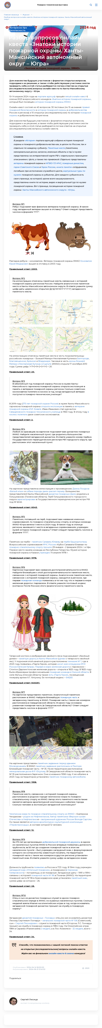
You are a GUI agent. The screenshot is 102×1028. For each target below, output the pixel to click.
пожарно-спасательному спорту (26, 545)
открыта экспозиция (52, 405)
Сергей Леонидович (40, 919)
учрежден (44, 550)
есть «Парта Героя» (59, 672)
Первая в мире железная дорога (54, 664)
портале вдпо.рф (47, 96)
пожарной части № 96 (43, 872)
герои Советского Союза (27, 166)
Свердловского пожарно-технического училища (35, 410)
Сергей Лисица (29, 996)
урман (63, 656)
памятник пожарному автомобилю (67, 774)
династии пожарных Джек (63, 492)
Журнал (26, 15)
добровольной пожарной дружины (62, 839)
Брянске (32, 360)
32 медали (27, 927)
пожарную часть (69, 695)
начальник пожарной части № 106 (71, 917)
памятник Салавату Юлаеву (46, 540)
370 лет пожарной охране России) (41, 402)
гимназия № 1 (74, 659)
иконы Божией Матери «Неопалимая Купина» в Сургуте (47, 361)
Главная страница (11, 15)
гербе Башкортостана (76, 540)
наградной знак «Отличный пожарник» (30, 866)
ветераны (19, 162)
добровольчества (78, 109)
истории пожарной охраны (52, 109)
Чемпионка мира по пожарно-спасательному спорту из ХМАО (42, 811)
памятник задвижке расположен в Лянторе (60, 763)
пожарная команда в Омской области (70, 670)
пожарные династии (73, 162)
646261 (69, 675)
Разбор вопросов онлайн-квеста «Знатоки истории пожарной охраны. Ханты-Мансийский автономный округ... (48, 18)
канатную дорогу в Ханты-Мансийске (39, 656)
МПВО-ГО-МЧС (53, 162)
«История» (30, 140)
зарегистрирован (26, 497)
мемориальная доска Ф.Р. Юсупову (28, 768)
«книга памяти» (65, 166)
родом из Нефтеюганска (36, 814)
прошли (48, 545)
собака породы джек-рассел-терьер (46, 489)
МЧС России (49, 542)
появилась (39, 864)
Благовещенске (17, 360)
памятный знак (79, 874)
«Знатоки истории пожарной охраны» (71, 99)
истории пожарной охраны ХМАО (53, 102)
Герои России (49, 166)
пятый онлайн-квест (76, 96)
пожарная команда (31, 578)
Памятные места (56, 147)
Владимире (45, 360)
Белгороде (83, 357)
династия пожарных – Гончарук (39, 914)
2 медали (68, 925)
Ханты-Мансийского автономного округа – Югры (49, 189)
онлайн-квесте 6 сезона (61, 949)
